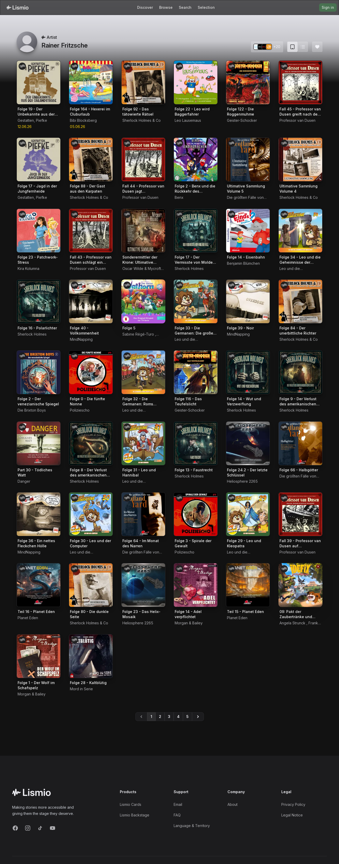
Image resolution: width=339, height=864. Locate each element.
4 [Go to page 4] (178, 716)
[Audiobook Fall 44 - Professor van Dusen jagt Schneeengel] (143, 159)
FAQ (177, 815)
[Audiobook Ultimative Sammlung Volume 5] (248, 159)
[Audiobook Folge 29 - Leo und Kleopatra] (248, 514)
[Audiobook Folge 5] (143, 301)
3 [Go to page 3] (169, 716)
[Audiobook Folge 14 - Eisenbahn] (248, 231)
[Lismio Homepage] (17, 7)
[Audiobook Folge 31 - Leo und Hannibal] (143, 443)
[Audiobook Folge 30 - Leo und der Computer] (91, 514)
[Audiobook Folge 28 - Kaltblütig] (91, 656)
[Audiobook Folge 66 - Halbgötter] (300, 443)
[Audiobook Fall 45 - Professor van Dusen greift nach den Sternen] (300, 82)
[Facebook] (15, 828)
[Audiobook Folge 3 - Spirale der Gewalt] (196, 514)
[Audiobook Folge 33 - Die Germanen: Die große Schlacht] (196, 301)
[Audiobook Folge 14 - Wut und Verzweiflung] (248, 372)
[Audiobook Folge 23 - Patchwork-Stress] (39, 231)
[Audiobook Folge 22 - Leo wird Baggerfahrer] (196, 82)
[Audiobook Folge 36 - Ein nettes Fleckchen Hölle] (39, 514)
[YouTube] (52, 828)
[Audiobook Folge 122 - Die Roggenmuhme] (248, 82)
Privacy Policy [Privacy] (293, 804)
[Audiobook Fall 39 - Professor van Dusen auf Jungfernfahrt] (300, 514)
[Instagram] (28, 828)
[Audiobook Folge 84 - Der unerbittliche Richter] (300, 301)
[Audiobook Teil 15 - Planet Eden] (248, 585)
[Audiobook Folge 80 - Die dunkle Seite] (91, 585)
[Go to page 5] (198, 716)
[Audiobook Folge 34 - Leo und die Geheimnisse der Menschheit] (300, 231)
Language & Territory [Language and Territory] (192, 825)
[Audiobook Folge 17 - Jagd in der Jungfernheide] (39, 159)
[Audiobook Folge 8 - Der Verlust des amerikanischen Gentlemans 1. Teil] (91, 443)
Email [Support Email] (178, 804)
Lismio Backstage (134, 815)
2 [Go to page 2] (160, 716)
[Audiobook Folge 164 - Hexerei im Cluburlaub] (91, 82)
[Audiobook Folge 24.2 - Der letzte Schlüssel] (248, 443)
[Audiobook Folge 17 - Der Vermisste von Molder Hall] (196, 231)
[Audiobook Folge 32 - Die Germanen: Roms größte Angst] (143, 372)
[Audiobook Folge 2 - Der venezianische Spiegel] (39, 372)
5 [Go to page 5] (187, 716)
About (232, 804)
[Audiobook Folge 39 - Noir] (248, 301)
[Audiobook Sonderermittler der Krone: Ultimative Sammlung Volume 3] (143, 231)
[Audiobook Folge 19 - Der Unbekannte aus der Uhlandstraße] (39, 82)
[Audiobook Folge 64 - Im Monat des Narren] (143, 514)
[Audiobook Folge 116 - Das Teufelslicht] (196, 372)
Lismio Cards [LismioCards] (130, 804)
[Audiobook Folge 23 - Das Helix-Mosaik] (143, 585)
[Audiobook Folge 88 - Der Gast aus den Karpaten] (91, 159)
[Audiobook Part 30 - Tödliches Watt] (39, 443)
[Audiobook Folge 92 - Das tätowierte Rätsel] (143, 82)
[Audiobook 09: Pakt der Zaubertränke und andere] (300, 585)
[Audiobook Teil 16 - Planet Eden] (39, 585)
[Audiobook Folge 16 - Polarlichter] (39, 301)
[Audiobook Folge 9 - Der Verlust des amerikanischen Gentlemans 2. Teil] (300, 372)
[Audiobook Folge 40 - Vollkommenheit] (91, 301)
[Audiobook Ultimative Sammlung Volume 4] (300, 159)
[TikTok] (40, 828)
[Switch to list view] (303, 47)
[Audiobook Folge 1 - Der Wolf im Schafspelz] (39, 656)
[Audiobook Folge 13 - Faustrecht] (196, 443)
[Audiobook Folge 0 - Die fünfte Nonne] (91, 372)
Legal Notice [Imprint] (292, 815)
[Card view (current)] (292, 47)
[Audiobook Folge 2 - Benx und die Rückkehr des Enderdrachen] (196, 159)
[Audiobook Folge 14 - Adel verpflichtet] (196, 585)
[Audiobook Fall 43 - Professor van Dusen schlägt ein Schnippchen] (91, 231)
